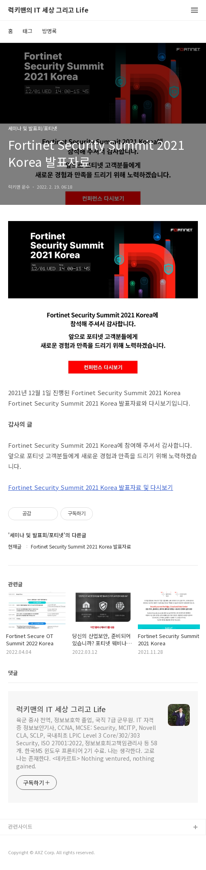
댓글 (13, 672)
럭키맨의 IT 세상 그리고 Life (48, 10)
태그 (27, 31)
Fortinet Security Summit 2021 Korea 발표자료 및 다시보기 (90, 487)
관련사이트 (20, 826)
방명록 (49, 31)
